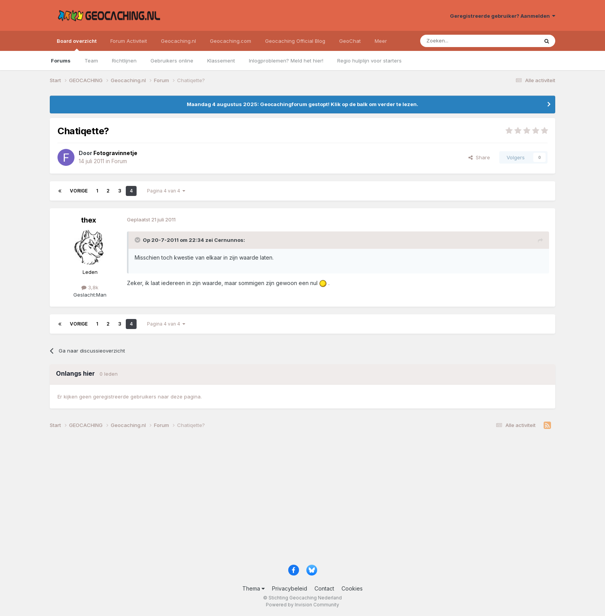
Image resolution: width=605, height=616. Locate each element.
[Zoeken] (455, 41)
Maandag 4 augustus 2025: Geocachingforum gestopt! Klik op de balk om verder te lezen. (302, 104)
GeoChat (350, 41)
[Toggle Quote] (138, 240)
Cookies (352, 588)
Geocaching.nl (178, 41)
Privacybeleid (289, 588)
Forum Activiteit (128, 41)
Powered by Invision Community (302, 605)
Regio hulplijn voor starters (369, 60)
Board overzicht (76, 44)
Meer (381, 41)
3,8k (89, 287)
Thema (253, 588)
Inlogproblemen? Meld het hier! (286, 60)
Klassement (221, 60)
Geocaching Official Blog (295, 41)
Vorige (79, 191)
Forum (119, 161)
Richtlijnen (124, 60)
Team (91, 60)
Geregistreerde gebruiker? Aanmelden (502, 16)
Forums (61, 60)
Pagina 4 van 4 (166, 191)
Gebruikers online (171, 60)
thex (88, 220)
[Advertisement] (281, 500)
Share (479, 157)
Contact (324, 588)
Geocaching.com (230, 41)
